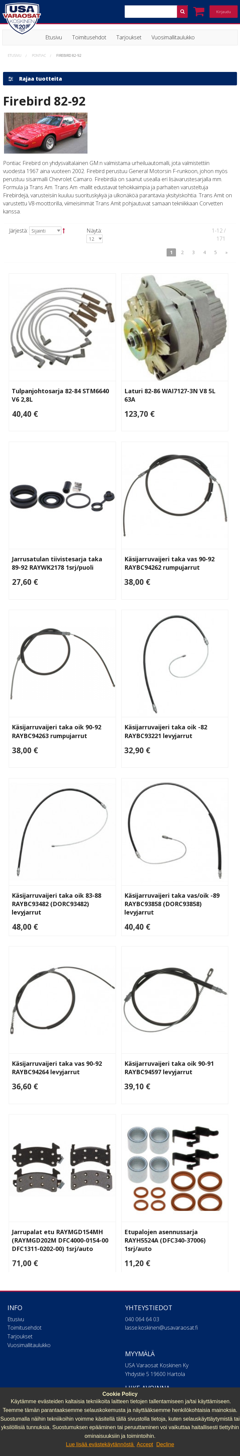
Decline (165, 1444)
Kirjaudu (223, 11)
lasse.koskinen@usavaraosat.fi (161, 1323)
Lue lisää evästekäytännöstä (100, 1444)
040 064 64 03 (142, 1315)
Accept (145, 1444)
